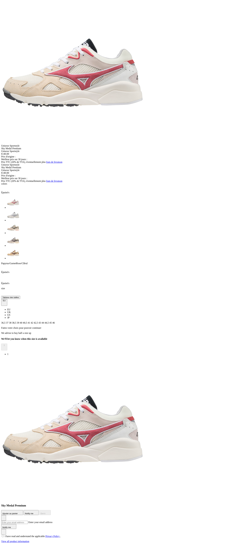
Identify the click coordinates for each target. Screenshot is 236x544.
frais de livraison (54, 162)
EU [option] (8, 309)
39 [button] (18, 322)
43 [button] (40, 322)
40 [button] (21, 322)
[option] (121, 202)
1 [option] (7, 354)
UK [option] (9, 312)
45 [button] (50, 322)
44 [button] (43, 322)
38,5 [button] (14, 322)
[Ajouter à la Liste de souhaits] (3, 518)
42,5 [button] (36, 322)
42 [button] (32, 322)
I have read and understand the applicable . (33, 536)
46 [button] (53, 322)
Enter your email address (40, 522)
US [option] (8, 315)
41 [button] (29, 322)
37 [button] (7, 322)
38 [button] (10, 322)
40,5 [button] (25, 322)
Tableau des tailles (10, 297)
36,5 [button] (3, 322)
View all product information (15, 541)
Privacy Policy (52, 536)
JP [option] (8, 317)
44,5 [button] (47, 322)
